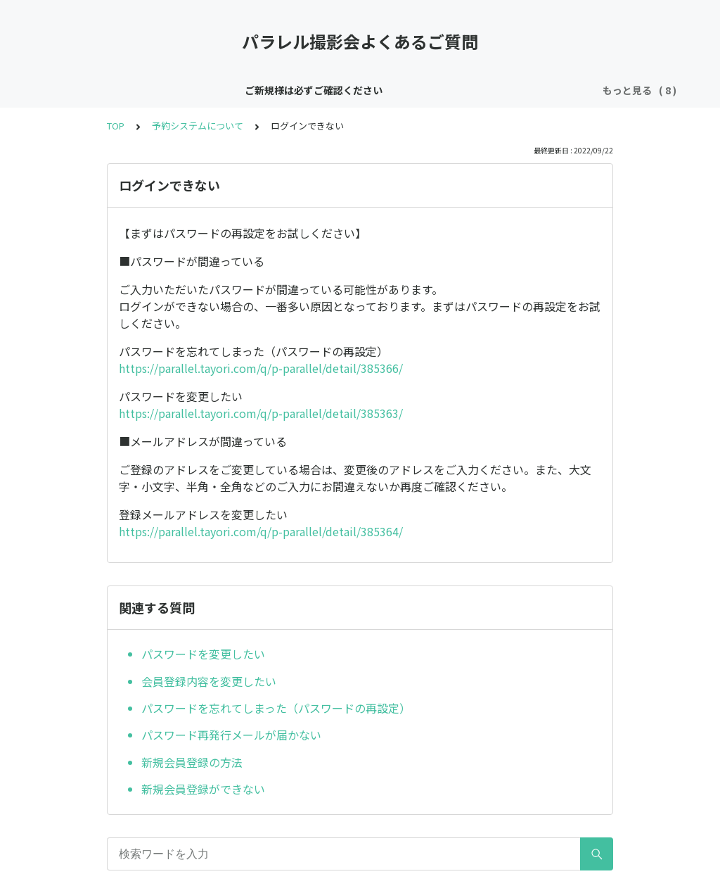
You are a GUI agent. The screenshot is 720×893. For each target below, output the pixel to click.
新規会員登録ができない (203, 788)
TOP (115, 125)
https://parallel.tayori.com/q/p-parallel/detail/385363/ (261, 413)
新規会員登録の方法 (192, 762)
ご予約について (431, 90)
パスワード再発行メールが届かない (231, 734)
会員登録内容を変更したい (208, 681)
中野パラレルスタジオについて (309, 90)
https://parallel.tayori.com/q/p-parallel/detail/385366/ (261, 368)
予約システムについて (197, 125)
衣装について (515, 90)
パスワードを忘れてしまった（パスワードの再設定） (276, 707)
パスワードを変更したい (203, 653)
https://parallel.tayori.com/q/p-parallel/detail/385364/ (261, 531)
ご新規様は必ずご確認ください (151, 90)
